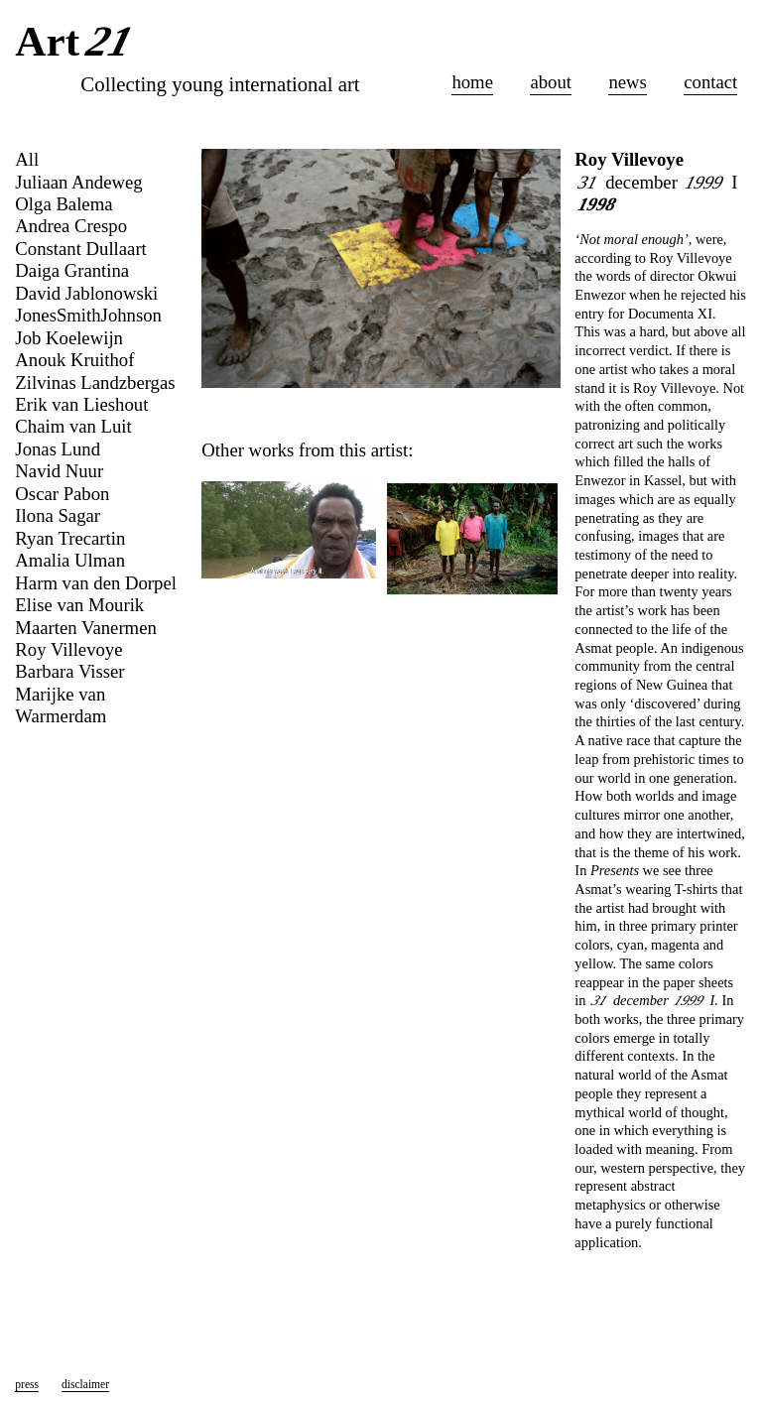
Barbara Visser (69, 671)
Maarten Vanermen (85, 627)
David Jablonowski (86, 293)
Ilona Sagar (57, 515)
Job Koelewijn (69, 337)
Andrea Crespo (71, 225)
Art (77, 43)
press (27, 1384)
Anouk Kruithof (74, 359)
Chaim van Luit (73, 426)
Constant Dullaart (80, 248)
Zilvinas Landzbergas (95, 382)
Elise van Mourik (79, 604)
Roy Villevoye (629, 159)
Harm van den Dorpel (96, 583)
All (27, 159)
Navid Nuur (59, 470)
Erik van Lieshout (81, 404)
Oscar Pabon (62, 493)
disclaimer (85, 1384)
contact (710, 81)
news (627, 81)
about (551, 81)
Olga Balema (63, 203)
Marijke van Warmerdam (60, 705)
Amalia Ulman (70, 560)
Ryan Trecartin (70, 538)
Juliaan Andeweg (78, 182)
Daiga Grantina (72, 270)
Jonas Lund (57, 449)
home (472, 81)
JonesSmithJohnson (88, 315)
